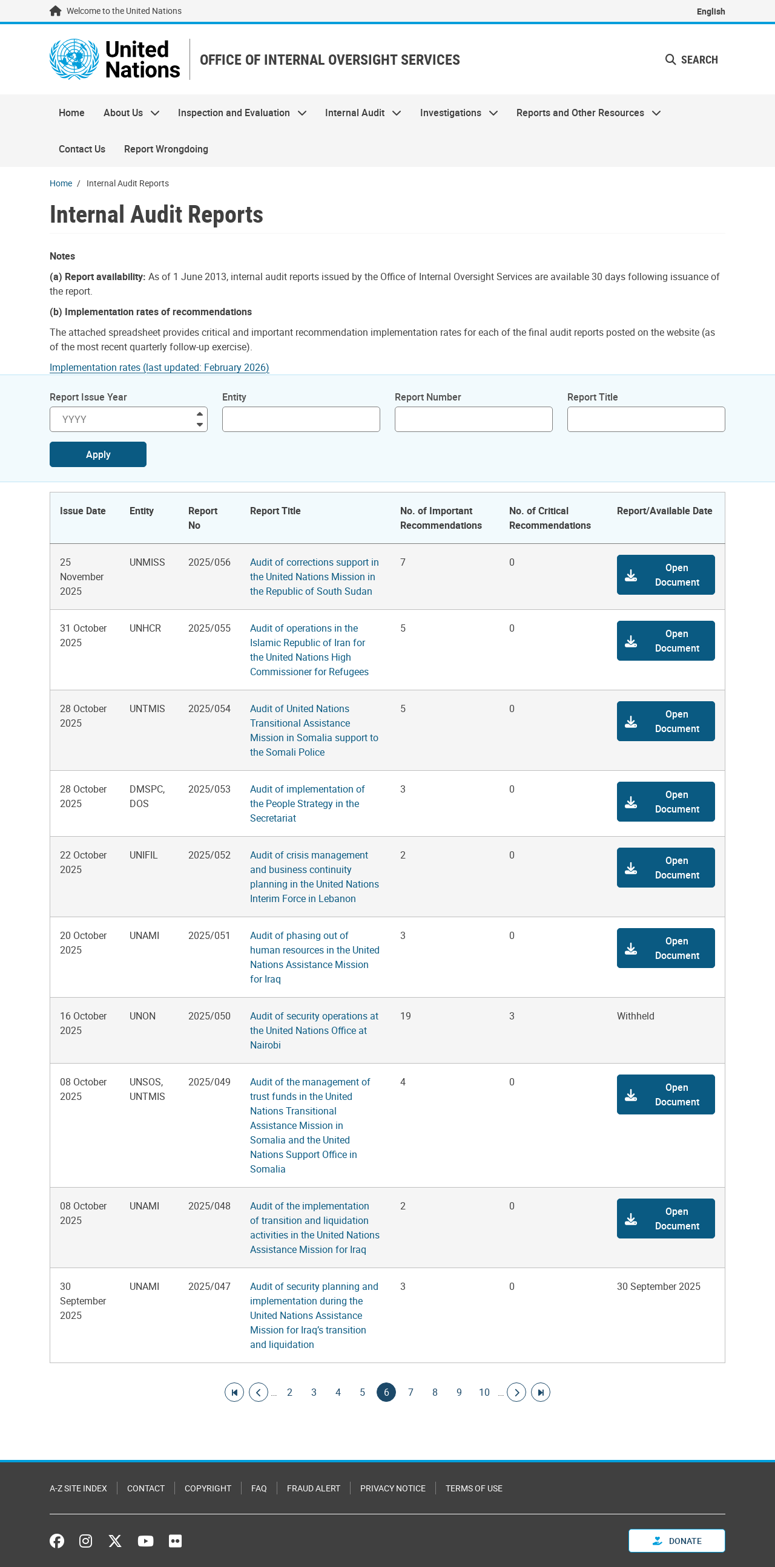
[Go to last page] (540, 1392)
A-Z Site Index (78, 1488)
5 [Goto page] (362, 1392)
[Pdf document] (168, 367)
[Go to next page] (516, 1392)
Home (72, 112)
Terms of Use (474, 1488)
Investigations (454, 112)
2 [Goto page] (289, 1392)
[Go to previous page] (258, 1392)
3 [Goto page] (313, 1392)
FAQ (259, 1488)
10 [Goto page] (484, 1392)
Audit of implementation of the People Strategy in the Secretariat (307, 803)
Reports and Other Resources (584, 112)
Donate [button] (677, 1540)
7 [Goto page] (410, 1392)
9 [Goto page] (459, 1392)
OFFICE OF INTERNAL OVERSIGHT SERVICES (330, 59)
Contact (146, 1488)
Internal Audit (358, 112)
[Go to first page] (234, 1392)
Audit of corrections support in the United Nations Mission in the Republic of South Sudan (314, 576)
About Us (126, 112)
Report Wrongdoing (166, 148)
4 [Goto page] (338, 1392)
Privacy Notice (393, 1488)
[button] (666, 575)
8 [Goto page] (434, 1392)
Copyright (208, 1488)
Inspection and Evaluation (238, 112)
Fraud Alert (313, 1488)
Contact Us (82, 148)
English (711, 11)
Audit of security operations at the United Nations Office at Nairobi (314, 1030)
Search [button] (691, 59)
